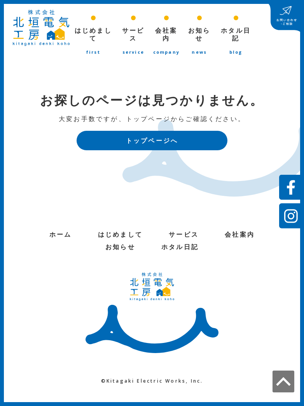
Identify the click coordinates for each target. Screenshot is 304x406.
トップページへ (152, 141)
